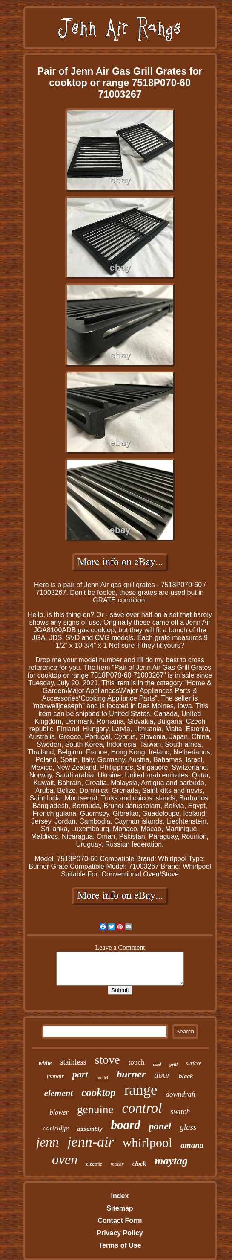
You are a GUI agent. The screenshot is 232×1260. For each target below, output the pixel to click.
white (45, 1063)
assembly (89, 1129)
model (103, 1077)
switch (180, 1111)
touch (137, 1062)
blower (58, 1112)
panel (160, 1126)
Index (120, 1195)
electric (94, 1164)
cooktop (98, 1092)
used (157, 1064)
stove (107, 1059)
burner (131, 1074)
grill (173, 1064)
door (162, 1075)
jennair (55, 1076)
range (141, 1090)
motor (117, 1164)
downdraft (181, 1094)
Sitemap (119, 1208)
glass (188, 1127)
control (142, 1108)
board (125, 1125)
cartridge (56, 1128)
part (80, 1074)
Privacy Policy (120, 1233)
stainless (73, 1062)
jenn (47, 1142)
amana (191, 1145)
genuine (95, 1109)
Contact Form (119, 1220)
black (186, 1076)
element (58, 1093)
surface (193, 1063)
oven (64, 1159)
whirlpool (147, 1142)
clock (139, 1163)
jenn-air (90, 1141)
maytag (171, 1161)
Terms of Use (119, 1245)
